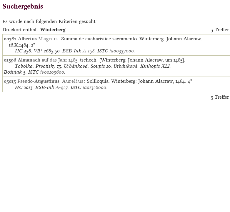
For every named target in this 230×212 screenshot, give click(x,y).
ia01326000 (94, 87)
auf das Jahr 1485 (47, 60)
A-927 (62, 87)
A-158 (89, 51)
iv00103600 (52, 72)
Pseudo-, (50, 81)
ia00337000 (121, 51)
